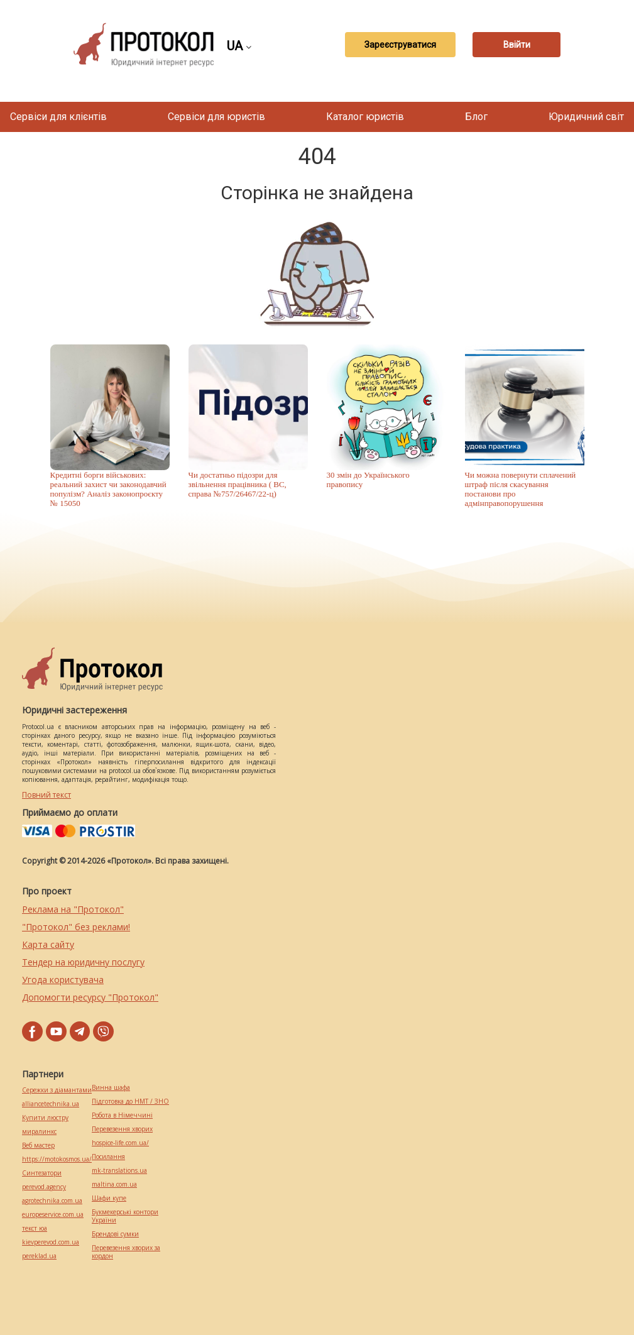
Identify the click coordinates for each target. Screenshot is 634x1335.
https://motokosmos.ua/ (57, 1159)
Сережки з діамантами (57, 1090)
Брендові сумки (115, 1234)
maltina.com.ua (114, 1184)
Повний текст (46, 794)
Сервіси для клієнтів (58, 117)
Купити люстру (45, 1118)
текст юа (34, 1228)
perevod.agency (44, 1187)
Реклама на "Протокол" (73, 909)
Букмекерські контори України (125, 1216)
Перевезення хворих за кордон (126, 1252)
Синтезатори (42, 1173)
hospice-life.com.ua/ (120, 1143)
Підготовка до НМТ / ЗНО (130, 1101)
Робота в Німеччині (122, 1115)
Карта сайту (48, 944)
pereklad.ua (39, 1256)
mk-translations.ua (119, 1171)
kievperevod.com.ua (50, 1242)
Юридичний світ (586, 117)
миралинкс (39, 1132)
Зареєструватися (400, 45)
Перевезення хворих (122, 1129)
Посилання (108, 1157)
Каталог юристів (365, 117)
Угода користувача (63, 980)
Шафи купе (109, 1198)
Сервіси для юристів (216, 117)
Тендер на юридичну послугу (83, 962)
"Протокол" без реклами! (76, 927)
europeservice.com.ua (53, 1215)
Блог (476, 117)
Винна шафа (111, 1088)
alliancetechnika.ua (50, 1104)
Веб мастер (38, 1145)
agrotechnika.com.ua (52, 1201)
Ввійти (516, 45)
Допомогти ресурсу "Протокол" (90, 997)
